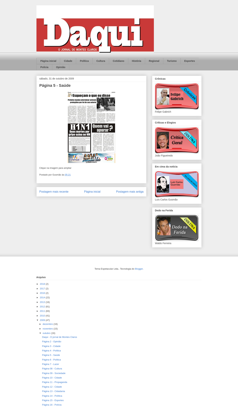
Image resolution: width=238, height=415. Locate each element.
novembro (48, 328)
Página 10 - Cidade (52, 377)
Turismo (172, 61)
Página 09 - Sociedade (53, 373)
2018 (43, 284)
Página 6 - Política (51, 359)
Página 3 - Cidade (51, 346)
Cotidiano (118, 61)
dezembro (48, 324)
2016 (43, 293)
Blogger (139, 268)
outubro (47, 333)
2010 (43, 315)
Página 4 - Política (51, 350)
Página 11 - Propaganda (54, 382)
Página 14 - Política (52, 396)
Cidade (68, 61)
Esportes (189, 61)
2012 (43, 306)
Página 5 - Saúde (51, 355)
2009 (43, 320)
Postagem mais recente (53, 191)
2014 (43, 297)
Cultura (100, 61)
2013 (43, 302)
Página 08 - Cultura (52, 368)
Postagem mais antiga (130, 191)
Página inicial (48, 61)
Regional (154, 61)
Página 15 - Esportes (53, 400)
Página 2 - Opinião (51, 341)
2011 (43, 311)
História (136, 61)
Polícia (44, 67)
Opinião (60, 67)
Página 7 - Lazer (50, 364)
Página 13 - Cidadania (53, 391)
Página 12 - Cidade (52, 386)
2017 (43, 288)
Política (84, 61)
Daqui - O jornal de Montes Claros (59, 337)
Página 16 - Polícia (51, 404)
